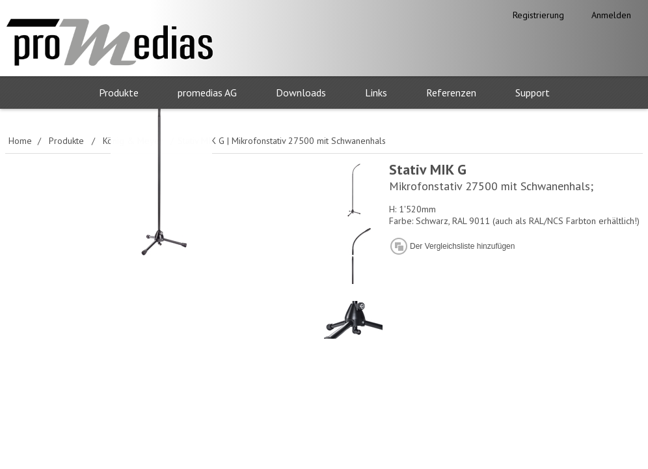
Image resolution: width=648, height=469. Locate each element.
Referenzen (451, 92)
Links (376, 92)
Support (532, 92)
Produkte (119, 92)
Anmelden (611, 15)
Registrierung (538, 15)
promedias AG (207, 92)
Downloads (301, 92)
